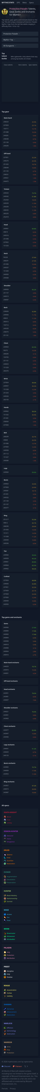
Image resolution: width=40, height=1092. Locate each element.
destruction (9, 1034)
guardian (8, 861)
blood (7, 817)
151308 (6, 536)
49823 (5, 318)
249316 (6, 235)
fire (6, 917)
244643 (6, 752)
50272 (5, 350)
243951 (6, 693)
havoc (7, 839)
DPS (18, 2)
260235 (6, 213)
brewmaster (9, 933)
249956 (6, 315)
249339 (6, 203)
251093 (6, 530)
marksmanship (10, 898)
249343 (6, 193)
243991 (6, 715)
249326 (6, 396)
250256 (6, 207)
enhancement (10, 1012)
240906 (6, 627)
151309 (6, 271)
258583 (6, 421)
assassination (10, 990)
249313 (6, 296)
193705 (6, 357)
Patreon (17, 1066)
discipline (9, 971)
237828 (6, 487)
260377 (6, 508)
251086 (6, 443)
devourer (8, 836)
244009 (6, 770)
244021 (6, 712)
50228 (5, 257)
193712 (6, 325)
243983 (6, 767)
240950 (6, 274)
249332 (6, 497)
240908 (6, 641)
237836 (6, 425)
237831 (6, 157)
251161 (6, 335)
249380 (6, 460)
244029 (6, 666)
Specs (31, 2)
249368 (6, 278)
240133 (6, 755)
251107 (6, 504)
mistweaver (9, 936)
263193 (6, 400)
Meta (25, 2)
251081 (6, 418)
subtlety (8, 996)
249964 (6, 347)
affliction (8, 1028)
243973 (6, 670)
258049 (6, 168)
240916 (6, 655)
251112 (6, 454)
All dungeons (9, 46)
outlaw (8, 993)
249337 (6, 267)
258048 (6, 139)
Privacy (13, 1088)
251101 (6, 361)
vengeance (9, 842)
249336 (6, 543)
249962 (6, 411)
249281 (6, 135)
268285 (6, 354)
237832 (6, 242)
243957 (6, 785)
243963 (6, 718)
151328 (6, 389)
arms (7, 1047)
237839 (6, 125)
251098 (6, 239)
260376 (6, 371)
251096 (6, 264)
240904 (6, 651)
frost (7, 820)
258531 (6, 174)
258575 (6, 332)
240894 (6, 638)
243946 (6, 737)
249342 (6, 196)
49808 (5, 440)
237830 (6, 447)
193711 (6, 129)
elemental (9, 1009)
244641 (6, 749)
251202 (6, 164)
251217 (6, 519)
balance (8, 855)
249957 (6, 386)
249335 (6, 328)
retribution (9, 958)
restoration (9, 864)
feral (7, 858)
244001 (6, 673)
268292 (6, 210)
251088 (6, 132)
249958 (6, 450)
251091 (6, 494)
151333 (6, 246)
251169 (6, 501)
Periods (5, 1088)
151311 (6, 533)
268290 (6, 526)
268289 (6, 437)
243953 (6, 774)
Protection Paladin (11, 34)
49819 (5, 232)
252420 (6, 200)
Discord (6, 1066)
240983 (6, 634)
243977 (6, 730)
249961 (6, 228)
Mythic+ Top (9, 40)
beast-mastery (10, 895)
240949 (6, 540)
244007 (6, 700)
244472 (6, 181)
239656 (6, 311)
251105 (6, 171)
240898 (6, 648)
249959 (6, 289)
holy (7, 952)
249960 (6, 472)
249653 (6, 364)
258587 (6, 300)
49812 (5, 523)
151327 (6, 457)
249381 (6, 491)
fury (7, 1050)
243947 (6, 733)
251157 (6, 293)
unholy (8, 823)
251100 (6, 142)
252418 (6, 217)
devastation (9, 880)
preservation (10, 883)
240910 (6, 644)
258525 (6, 122)
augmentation (10, 877)
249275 (6, 161)
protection (9, 955)
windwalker (9, 939)
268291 (6, 261)
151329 (6, 367)
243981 (6, 696)
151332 (6, 415)
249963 (6, 484)
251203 (6, 393)
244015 (6, 789)
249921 (6, 178)
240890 (6, 631)
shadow (8, 977)
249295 (6, 146)
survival (8, 901)
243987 (6, 792)
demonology (10, 1031)
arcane (8, 914)
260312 (6, 322)
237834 (6, 382)
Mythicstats (8, 2)
